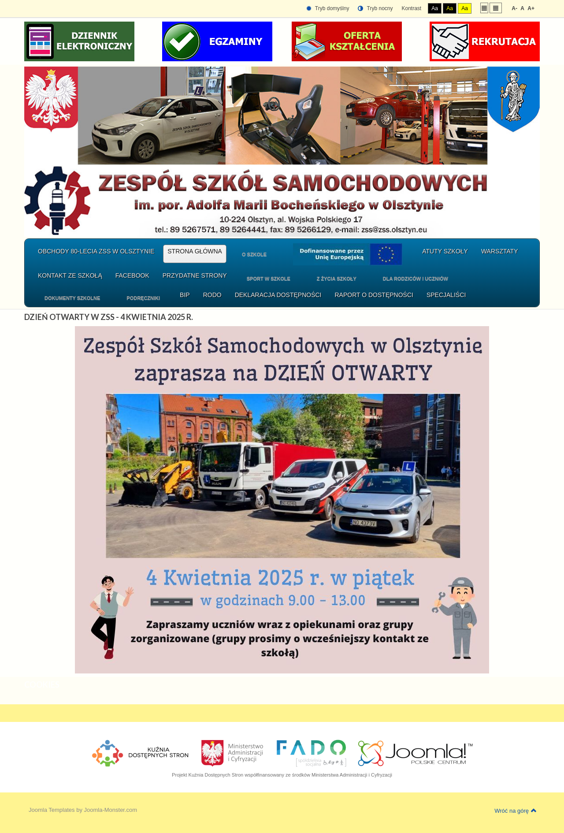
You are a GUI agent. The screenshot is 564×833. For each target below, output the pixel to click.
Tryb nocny (375, 8)
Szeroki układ (496, 8)
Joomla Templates (52, 810)
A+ (530, 8)
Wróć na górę (515, 810)
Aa (434, 8)
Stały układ (484, 8)
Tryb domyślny (327, 8)
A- (514, 8)
